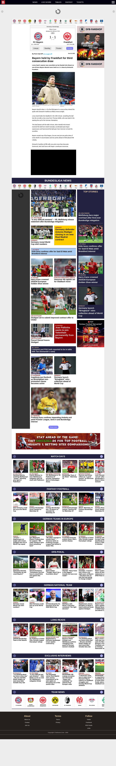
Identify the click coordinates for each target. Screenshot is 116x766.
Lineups (35, 75)
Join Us (27, 752)
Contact (27, 749)
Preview (58, 75)
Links (88, 755)
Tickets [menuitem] (80, 2)
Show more (53, 454)
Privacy (58, 749)
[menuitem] (16, 2)
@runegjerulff (47, 81)
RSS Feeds (88, 752)
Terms (58, 746)
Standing (47, 75)
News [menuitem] (35, 2)
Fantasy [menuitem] (69, 2)
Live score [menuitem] (46, 2)
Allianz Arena (52, 56)
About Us (27, 746)
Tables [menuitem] (58, 2)
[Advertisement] (58, 31)
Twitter (89, 746)
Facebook (89, 749)
